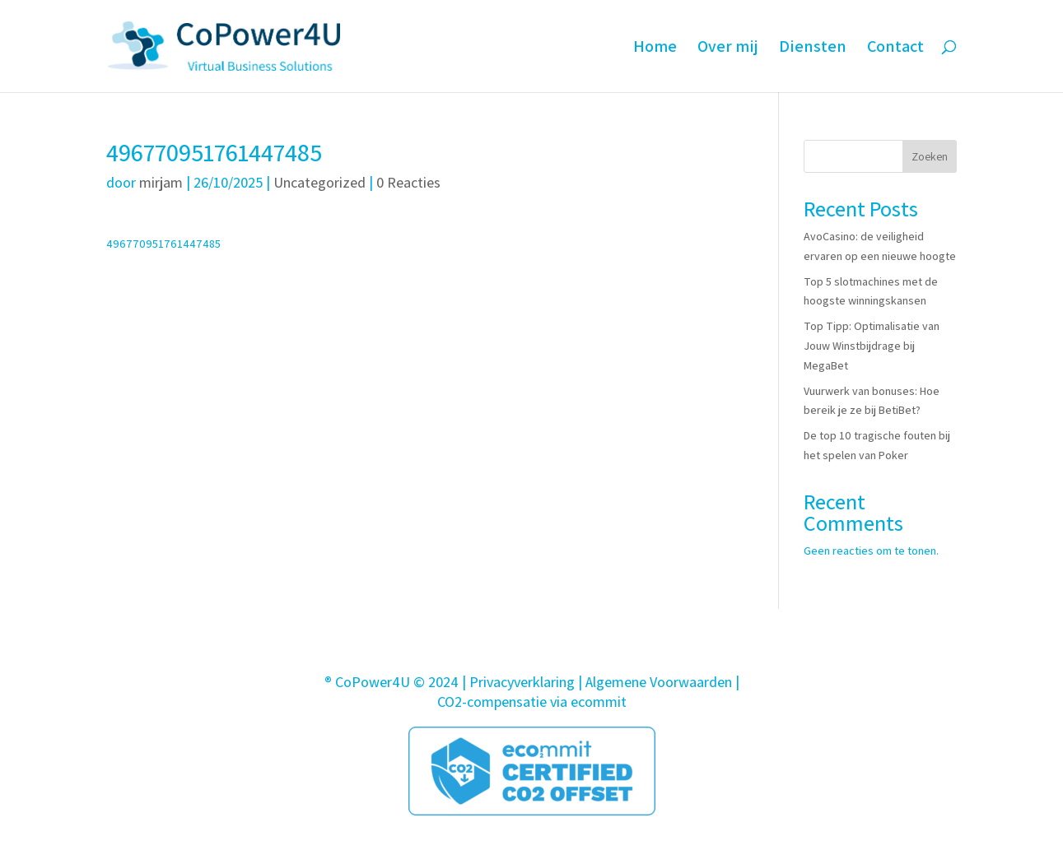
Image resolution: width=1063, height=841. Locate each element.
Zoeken (929, 156)
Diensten (812, 48)
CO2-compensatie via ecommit (532, 701)
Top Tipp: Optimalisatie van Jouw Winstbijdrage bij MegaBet (871, 345)
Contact (895, 48)
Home (655, 48)
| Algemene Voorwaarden (655, 681)
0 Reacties (408, 182)
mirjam (161, 182)
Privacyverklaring (522, 681)
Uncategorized (319, 182)
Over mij (727, 48)
